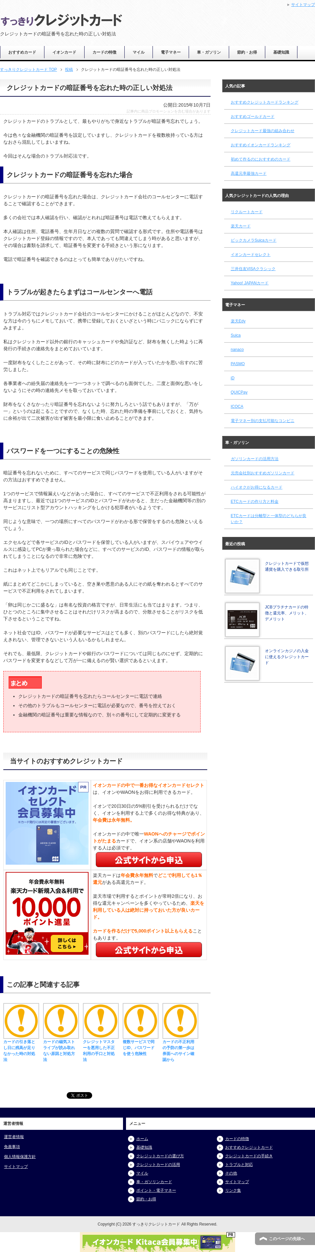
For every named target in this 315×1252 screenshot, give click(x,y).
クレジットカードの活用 (158, 1164)
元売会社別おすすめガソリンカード (262, 473)
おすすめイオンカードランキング (260, 145)
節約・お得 (247, 52)
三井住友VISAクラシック (253, 268)
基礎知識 (281, 52)
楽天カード (241, 226)
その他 (231, 1173)
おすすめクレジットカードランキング (264, 102)
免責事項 (12, 1146)
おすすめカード (22, 52)
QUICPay (239, 392)
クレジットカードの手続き (249, 1156)
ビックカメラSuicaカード (254, 240)
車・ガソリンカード (154, 1182)
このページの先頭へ (287, 1238)
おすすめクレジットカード (249, 1147)
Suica (236, 335)
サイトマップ (16, 1166)
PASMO (238, 363)
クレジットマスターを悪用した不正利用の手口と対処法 (101, 1048)
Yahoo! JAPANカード (250, 283)
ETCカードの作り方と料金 (255, 501)
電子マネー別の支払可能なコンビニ (262, 420)
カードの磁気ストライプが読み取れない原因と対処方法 (61, 1048)
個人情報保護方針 (20, 1156)
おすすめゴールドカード (253, 116)
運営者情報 (14, 1136)
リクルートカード (247, 212)
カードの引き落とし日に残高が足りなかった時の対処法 (21, 1048)
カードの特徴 (104, 52)
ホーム (142, 1138)
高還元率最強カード (249, 173)
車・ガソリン (209, 52)
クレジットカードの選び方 (160, 1156)
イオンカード (64, 52)
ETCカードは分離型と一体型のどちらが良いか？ (268, 518)
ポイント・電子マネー (156, 1190)
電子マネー (171, 52)
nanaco (237, 349)
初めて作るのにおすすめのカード (260, 159)
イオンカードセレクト (251, 254)
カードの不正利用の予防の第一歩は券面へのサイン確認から (180, 1048)
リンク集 (233, 1190)
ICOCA (237, 406)
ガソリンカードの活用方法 (255, 459)
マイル (139, 52)
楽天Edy (238, 321)
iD (232, 378)
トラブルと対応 (239, 1164)
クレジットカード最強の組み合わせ (262, 130)
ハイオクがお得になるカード (257, 487)
